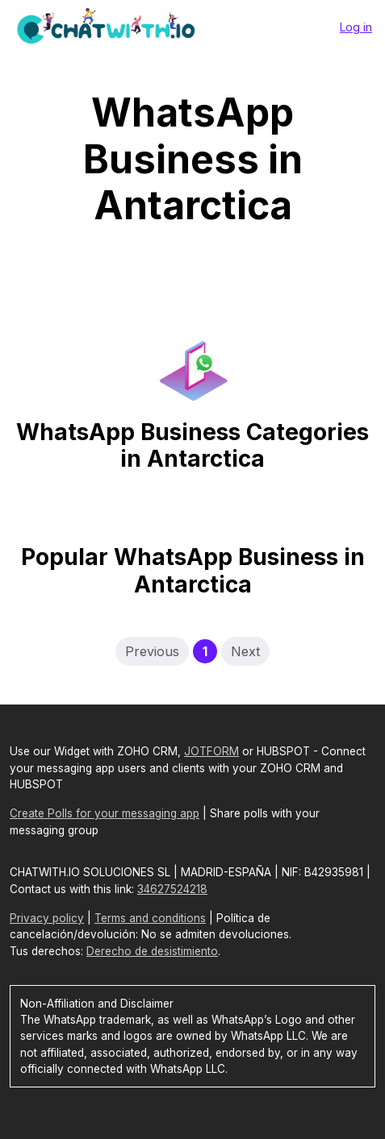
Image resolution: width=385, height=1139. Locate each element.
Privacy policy (47, 918)
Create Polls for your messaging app (104, 813)
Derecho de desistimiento (152, 951)
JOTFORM (211, 751)
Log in (356, 27)
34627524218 (172, 889)
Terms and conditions (150, 918)
